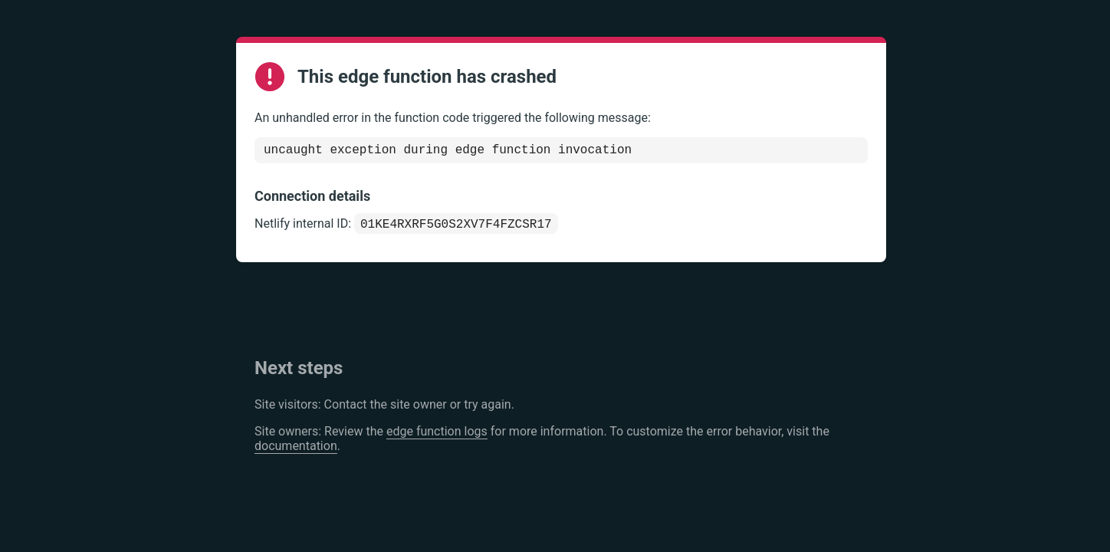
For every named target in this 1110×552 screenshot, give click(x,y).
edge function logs (437, 436)
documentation (296, 450)
